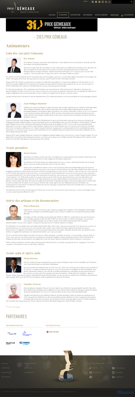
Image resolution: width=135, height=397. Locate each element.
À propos (5, 368)
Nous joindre (101, 15)
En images (87, 15)
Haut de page (13, 307)
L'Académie (129, 15)
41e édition (6, 372)
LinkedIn (105, 2)
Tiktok (108, 2)
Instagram (98, 2)
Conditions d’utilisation (67, 392)
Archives (115, 15)
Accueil (52, 15)
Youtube (101, 2)
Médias (84, 1)
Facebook (91, 2)
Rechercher (131, 2)
